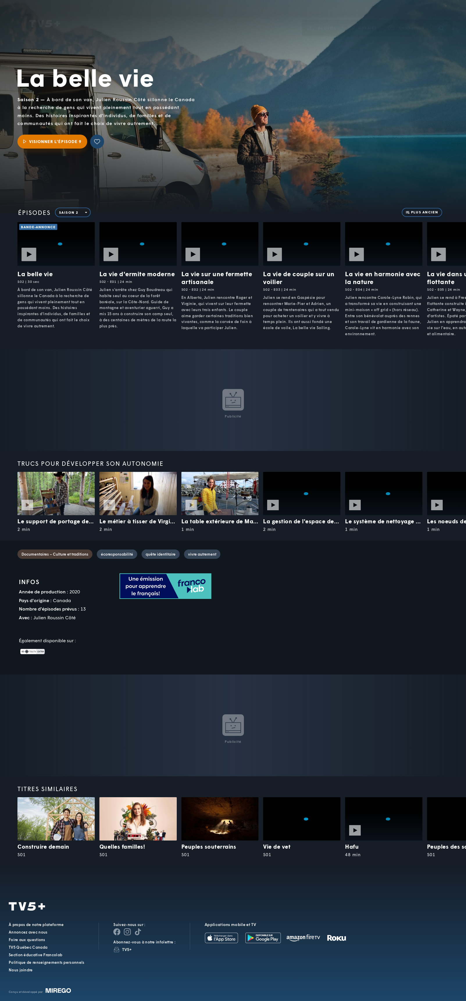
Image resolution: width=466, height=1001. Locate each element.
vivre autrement (202, 554)
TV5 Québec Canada (28, 947)
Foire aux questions (27, 939)
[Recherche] (441, 20)
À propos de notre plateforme (36, 924)
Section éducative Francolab (35, 954)
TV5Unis (44, 15)
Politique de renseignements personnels (46, 962)
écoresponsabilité (117, 554)
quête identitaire (161, 554)
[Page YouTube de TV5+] (137, 931)
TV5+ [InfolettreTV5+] (127, 949)
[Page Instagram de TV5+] (127, 931)
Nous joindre (21, 970)
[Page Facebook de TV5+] (116, 931)
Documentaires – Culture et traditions (55, 554)
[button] (362, 20)
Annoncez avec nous (28, 932)
